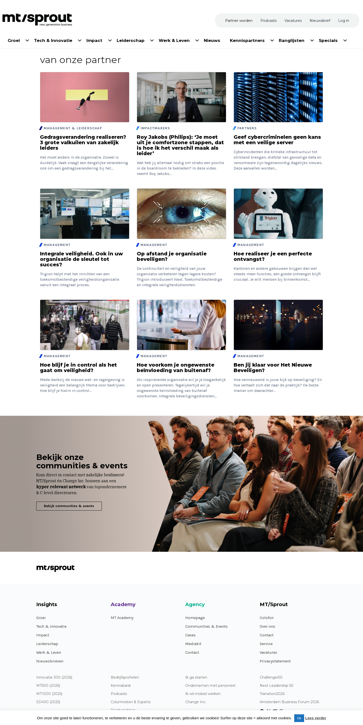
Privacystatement (275, 661)
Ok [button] (299, 718)
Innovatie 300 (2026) (54, 677)
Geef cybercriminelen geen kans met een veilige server (277, 139)
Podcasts (119, 694)
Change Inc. (195, 702)
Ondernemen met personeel (210, 686)
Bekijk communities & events (69, 506)
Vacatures (268, 652)
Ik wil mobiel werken (203, 694)
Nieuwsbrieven (49, 661)
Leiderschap (47, 643)
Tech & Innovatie (51, 626)
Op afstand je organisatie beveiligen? (172, 256)
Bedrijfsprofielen (125, 677)
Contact (192, 652)
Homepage (195, 617)
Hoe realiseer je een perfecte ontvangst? (273, 256)
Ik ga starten (196, 677)
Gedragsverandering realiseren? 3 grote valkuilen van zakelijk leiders (83, 142)
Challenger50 (271, 677)
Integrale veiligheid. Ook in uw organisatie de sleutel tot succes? (81, 259)
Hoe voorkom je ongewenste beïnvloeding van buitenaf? (175, 367)
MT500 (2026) (48, 686)
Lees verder (315, 718)
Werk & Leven (48, 652)
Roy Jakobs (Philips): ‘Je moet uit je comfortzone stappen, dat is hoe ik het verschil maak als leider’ (180, 145)
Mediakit (193, 643)
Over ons (267, 626)
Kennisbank (121, 686)
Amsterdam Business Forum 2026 (289, 702)
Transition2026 (272, 694)
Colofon (267, 617)
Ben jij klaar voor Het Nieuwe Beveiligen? (273, 367)
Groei (41, 617)
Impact (42, 635)
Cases (190, 635)
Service (266, 643)
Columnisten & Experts (130, 702)
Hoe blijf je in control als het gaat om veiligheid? (78, 367)
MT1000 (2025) (49, 694)
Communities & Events (206, 626)
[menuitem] (14, 39)
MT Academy (122, 617)
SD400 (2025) (48, 702)
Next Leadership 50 (276, 686)
